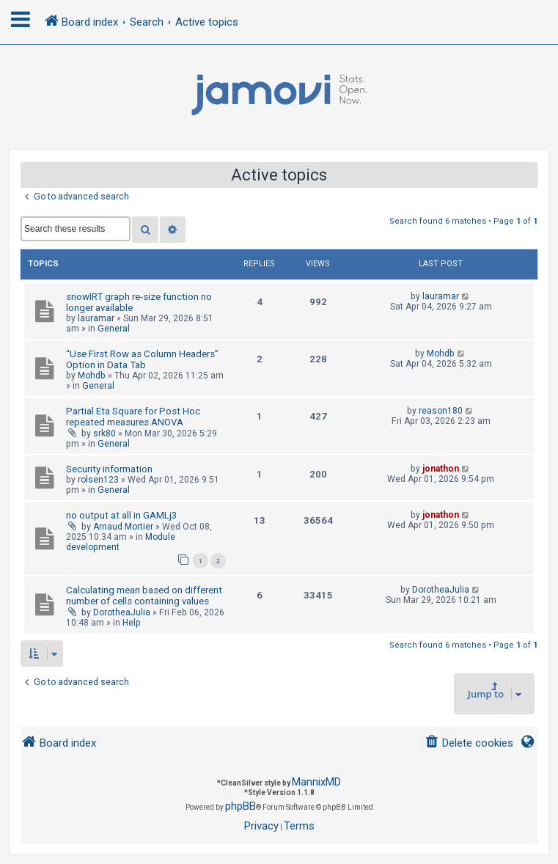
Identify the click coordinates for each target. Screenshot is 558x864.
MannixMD (316, 781)
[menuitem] (469, 743)
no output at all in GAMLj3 (121, 515)
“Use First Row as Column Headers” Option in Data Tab (142, 359)
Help (131, 623)
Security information (109, 469)
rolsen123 (98, 480)
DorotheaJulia (121, 612)
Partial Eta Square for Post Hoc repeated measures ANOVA (133, 417)
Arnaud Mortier (123, 526)
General (114, 328)
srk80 (104, 433)
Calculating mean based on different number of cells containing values (144, 596)
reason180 (441, 411)
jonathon (440, 469)
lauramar (96, 318)
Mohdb (92, 375)
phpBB (240, 806)
